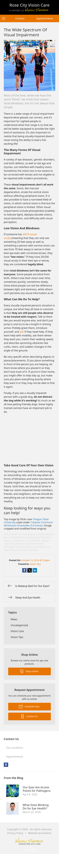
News (14, 619)
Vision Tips (35, 564)
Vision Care (17, 631)
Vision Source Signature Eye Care (29, 841)
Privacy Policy (15, 833)
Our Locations (14, 747)
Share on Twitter (29, 570)
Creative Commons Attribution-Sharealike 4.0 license (28, 524)
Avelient (46, 833)
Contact (20, 18)
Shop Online (29, 671)
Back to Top (29, 849)
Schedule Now (29, 706)
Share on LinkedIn (35, 570)
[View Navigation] (4, 18)
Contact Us (29, 716)
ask (22, 331)
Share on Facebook (24, 570)
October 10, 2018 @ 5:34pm (35, 560)
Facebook (6, 765)
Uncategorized (19, 625)
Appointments (44, 18)
